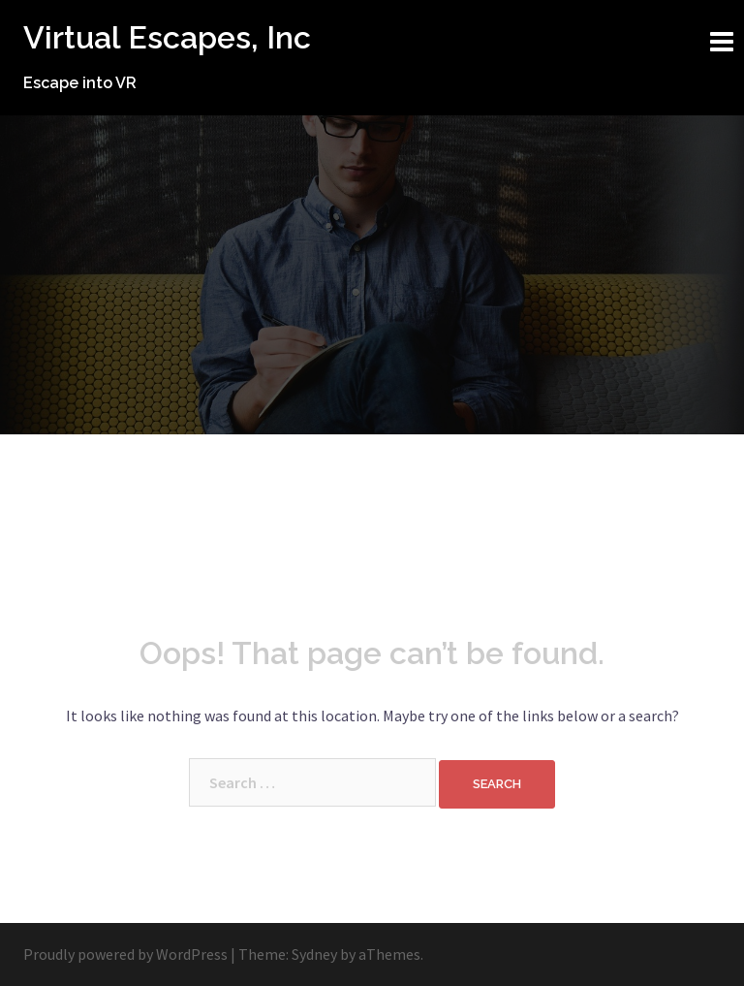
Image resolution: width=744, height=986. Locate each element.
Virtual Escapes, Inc (167, 37)
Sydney (314, 954)
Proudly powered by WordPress (125, 954)
